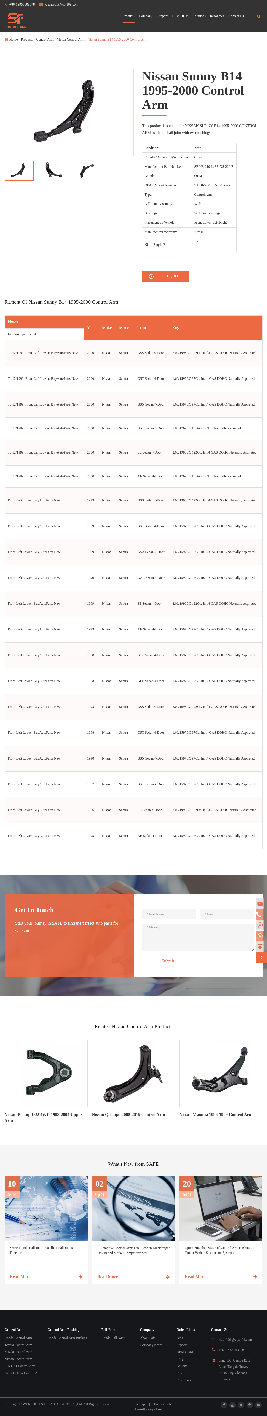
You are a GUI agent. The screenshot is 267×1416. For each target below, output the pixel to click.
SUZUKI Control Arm (20, 1366)
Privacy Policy (164, 1404)
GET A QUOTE (166, 276)
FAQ (180, 1359)
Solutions (199, 16)
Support (162, 16)
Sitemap (139, 1404)
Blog (180, 1338)
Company (145, 16)
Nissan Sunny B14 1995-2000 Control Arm (117, 39)
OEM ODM (180, 16)
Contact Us (236, 16)
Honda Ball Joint (113, 1338)
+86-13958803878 (22, 4)
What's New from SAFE (133, 1164)
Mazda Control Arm (18, 1352)
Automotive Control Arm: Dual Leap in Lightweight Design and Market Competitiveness (133, 1250)
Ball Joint (108, 1329)
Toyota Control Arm (18, 1345)
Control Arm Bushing (63, 1329)
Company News (151, 1345)
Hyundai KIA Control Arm (23, 1373)
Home (13, 39)
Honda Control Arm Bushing (67, 1338)
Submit (168, 961)
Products (129, 16)
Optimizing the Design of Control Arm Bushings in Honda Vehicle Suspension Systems (220, 1250)
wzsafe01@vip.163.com (61, 4)
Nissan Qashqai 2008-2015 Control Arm (128, 1114)
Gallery (182, 1366)
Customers (184, 1380)
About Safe (148, 1338)
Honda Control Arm (18, 1338)
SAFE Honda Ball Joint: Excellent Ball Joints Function (41, 1250)
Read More (46, 1276)
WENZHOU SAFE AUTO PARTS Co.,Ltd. (53, 1404)
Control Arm (45, 39)
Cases (181, 1373)
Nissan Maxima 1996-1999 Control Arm (216, 1114)
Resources (217, 16)
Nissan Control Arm (70, 39)
